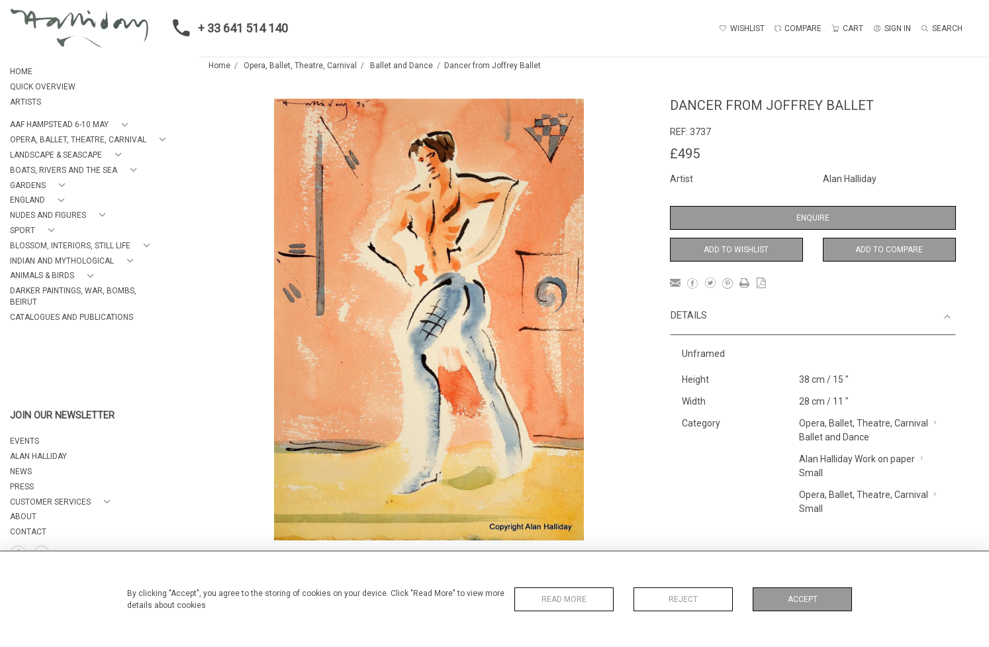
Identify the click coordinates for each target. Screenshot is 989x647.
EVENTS (24, 441)
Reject (683, 599)
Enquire (812, 218)
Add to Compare (889, 249)
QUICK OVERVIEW (42, 86)
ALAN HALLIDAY (38, 456)
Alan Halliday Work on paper (857, 459)
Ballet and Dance (401, 65)
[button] (71, 124)
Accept (803, 599)
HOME (21, 71)
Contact (28, 531)
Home (219, 65)
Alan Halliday (849, 179)
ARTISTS (25, 102)
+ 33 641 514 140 (226, 27)
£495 (685, 153)
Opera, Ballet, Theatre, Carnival (300, 65)
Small (811, 473)
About (23, 516)
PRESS (22, 486)
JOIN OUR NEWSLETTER (62, 415)
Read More (564, 599)
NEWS (21, 471)
